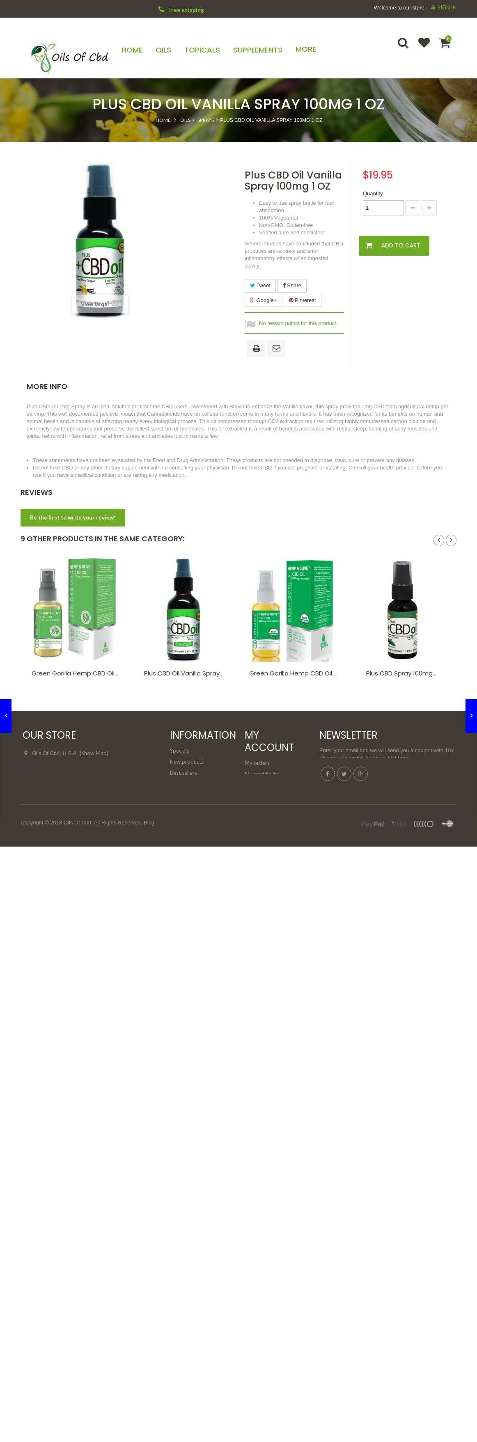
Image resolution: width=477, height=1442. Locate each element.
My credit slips (262, 774)
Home (163, 120)
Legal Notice (184, 825)
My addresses (261, 785)
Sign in (447, 7)
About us (181, 813)
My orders (257, 763)
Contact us (183, 784)
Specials (179, 750)
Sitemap (180, 847)
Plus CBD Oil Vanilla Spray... (183, 673)
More (306, 49)
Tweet (260, 285)
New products (187, 761)
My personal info (265, 796)
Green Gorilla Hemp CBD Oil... (75, 673)
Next (451, 540)
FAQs (176, 836)
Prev (438, 540)
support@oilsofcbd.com (80, 784)
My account (269, 741)
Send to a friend (277, 348)
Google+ (263, 300)
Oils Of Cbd (77, 893)
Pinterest (302, 300)
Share (292, 285)
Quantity (373, 193)
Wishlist (420, 48)
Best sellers (183, 772)
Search (404, 48)
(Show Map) (94, 753)
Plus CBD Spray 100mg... (401, 673)
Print (258, 349)
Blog (149, 893)
